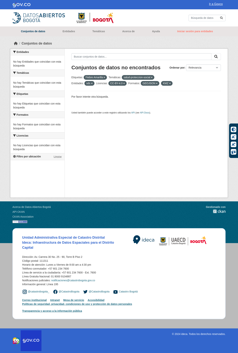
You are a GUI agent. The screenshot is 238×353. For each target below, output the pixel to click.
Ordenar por (177, 67)
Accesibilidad (96, 300)
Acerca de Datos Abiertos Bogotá (31, 206)
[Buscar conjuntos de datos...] (207, 18)
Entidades (69, 31)
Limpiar (58, 156)
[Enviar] (221, 18)
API (133, 112)
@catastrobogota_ (38, 291)
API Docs (144, 112)
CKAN (216, 211)
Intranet (55, 300)
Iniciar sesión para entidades (195, 31)
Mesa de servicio (73, 300)
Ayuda (156, 31)
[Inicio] (16, 43)
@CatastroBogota (69, 291)
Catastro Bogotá (128, 291)
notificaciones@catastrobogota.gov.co (73, 280)
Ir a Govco (216, 4)
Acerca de (128, 31)
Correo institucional (34, 300)
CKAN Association (23, 216)
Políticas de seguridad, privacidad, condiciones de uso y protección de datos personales (77, 304)
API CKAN (18, 211)
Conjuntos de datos (33, 31)
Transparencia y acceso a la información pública (52, 310)
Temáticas (98, 31)
